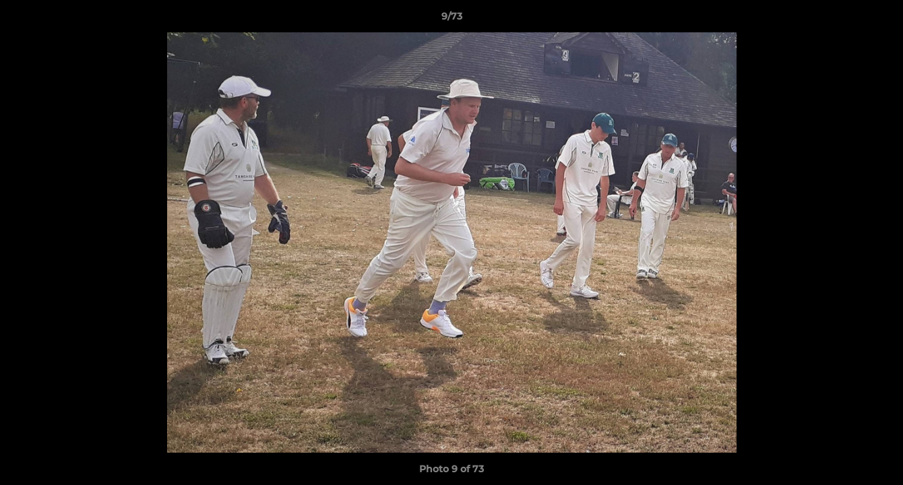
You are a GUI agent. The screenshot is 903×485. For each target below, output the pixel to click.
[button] (879, 19)
